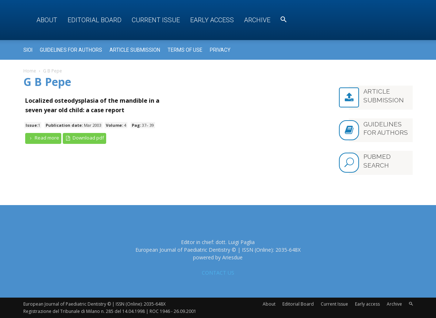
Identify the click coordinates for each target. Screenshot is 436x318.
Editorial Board (94, 20)
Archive (257, 20)
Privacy (220, 50)
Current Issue (156, 20)
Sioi (27, 50)
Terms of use (184, 50)
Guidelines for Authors (71, 50)
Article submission (134, 50)
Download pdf (84, 137)
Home (29, 71)
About (46, 20)
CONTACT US (218, 272)
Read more (43, 137)
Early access (212, 20)
